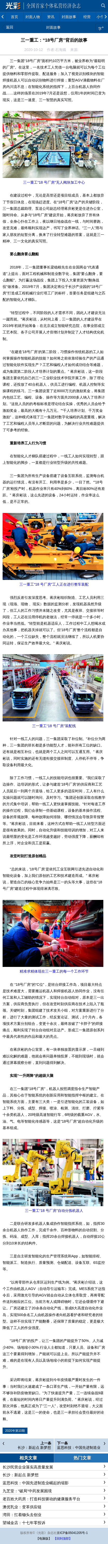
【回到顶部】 (62, 1538)
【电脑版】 (44, 1538)
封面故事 (53, 27)
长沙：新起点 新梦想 (34, 1447)
